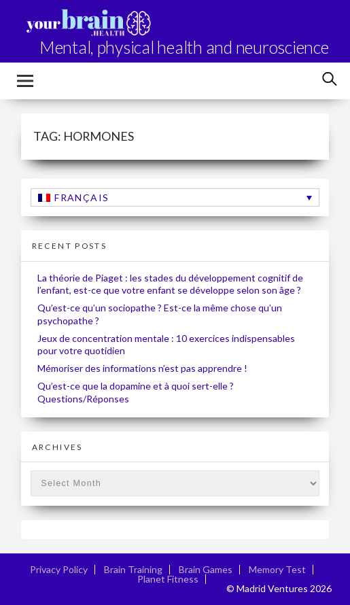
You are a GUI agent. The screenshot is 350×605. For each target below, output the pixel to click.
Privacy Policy (59, 569)
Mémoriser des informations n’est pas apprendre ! (142, 368)
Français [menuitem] (81, 197)
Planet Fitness (167, 579)
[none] (175, 197)
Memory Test (277, 569)
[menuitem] (175, 197)
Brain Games (205, 569)
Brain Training (133, 569)
